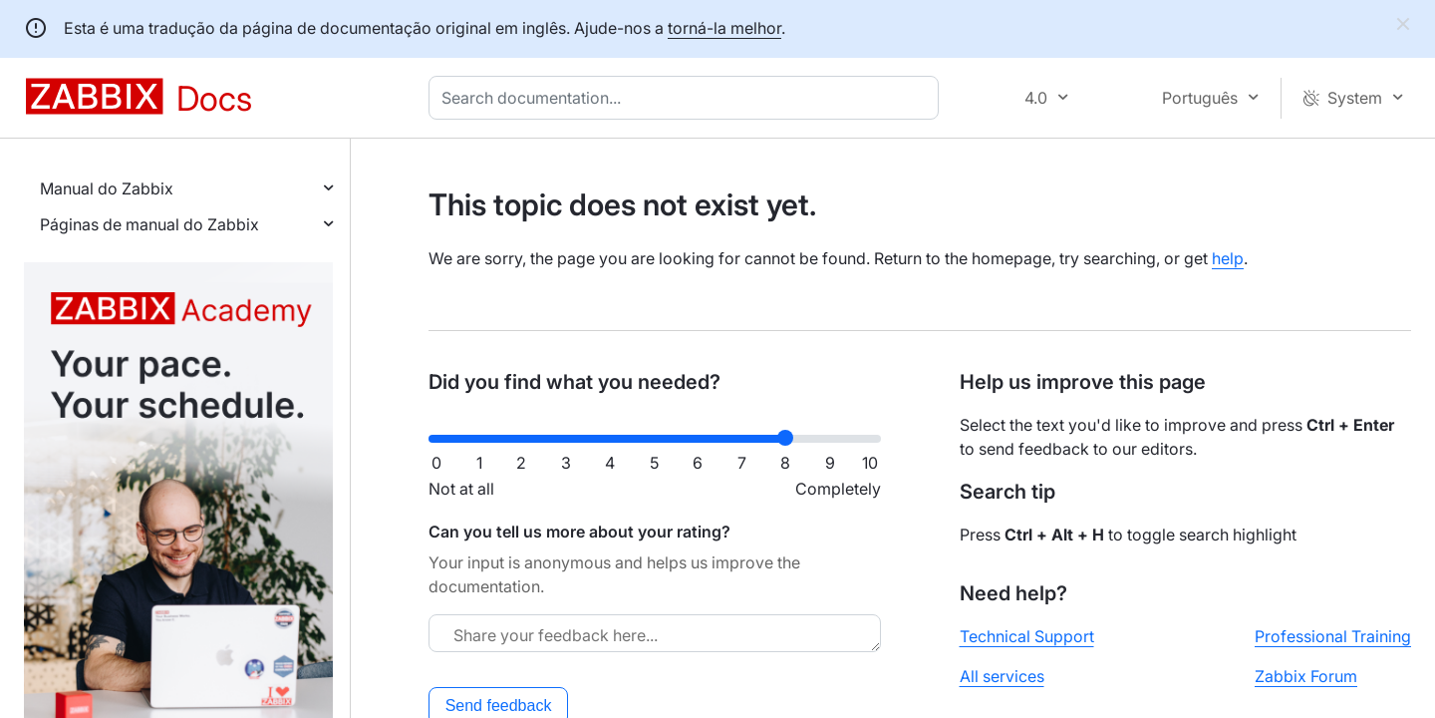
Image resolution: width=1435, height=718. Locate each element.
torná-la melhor (724, 28)
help (1228, 258)
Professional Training (1333, 636)
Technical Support (1027, 636)
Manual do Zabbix (106, 188)
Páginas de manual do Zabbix (149, 224)
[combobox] (688, 98)
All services (1002, 676)
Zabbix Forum (1306, 676)
